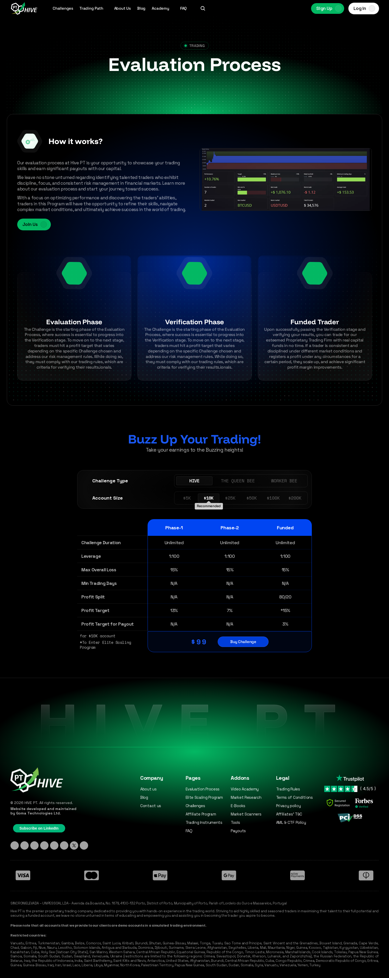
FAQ (183, 8)
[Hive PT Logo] (24, 8)
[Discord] (44, 845)
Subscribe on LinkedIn (38, 828)
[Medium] (84, 845)
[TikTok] (34, 845)
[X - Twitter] (74, 845)
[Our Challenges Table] (194, 561)
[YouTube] (64, 845)
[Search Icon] (203, 8)
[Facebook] (54, 845)
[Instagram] (24, 845)
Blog (141, 8)
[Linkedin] (14, 845)
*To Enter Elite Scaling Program (106, 644)
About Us (122, 8)
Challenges (63, 8)
